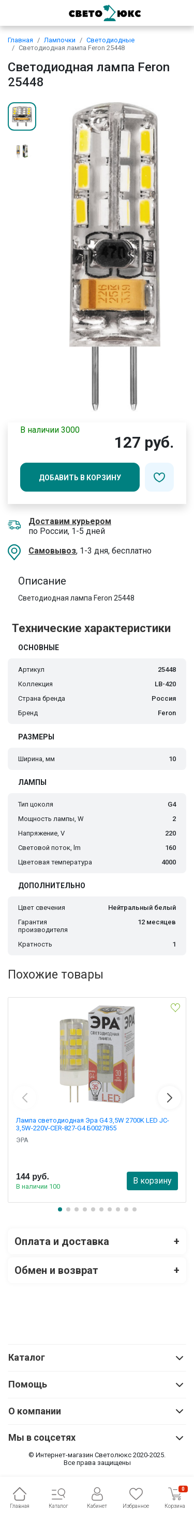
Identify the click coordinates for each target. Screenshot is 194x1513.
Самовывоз (52, 551)
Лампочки (60, 40)
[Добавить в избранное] (159, 477)
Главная (20, 40)
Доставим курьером (69, 521)
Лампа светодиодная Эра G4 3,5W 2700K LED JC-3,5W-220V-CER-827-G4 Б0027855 (92, 1124)
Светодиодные (110, 40)
